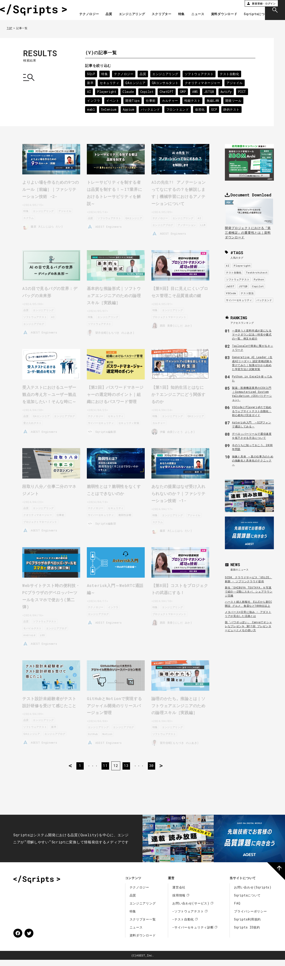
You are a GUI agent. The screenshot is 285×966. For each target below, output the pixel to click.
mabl (91, 109)
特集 (202, 9)
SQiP (91, 74)
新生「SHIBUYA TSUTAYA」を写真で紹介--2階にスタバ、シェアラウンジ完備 (249, 591)
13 (126, 772)
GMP (184, 92)
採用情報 (178, 901)
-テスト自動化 (183, 925)
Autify (228, 92)
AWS (197, 92)
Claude (129, 92)
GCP (215, 109)
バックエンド (151, 109)
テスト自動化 (231, 74)
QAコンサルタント (166, 83)
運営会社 (178, 893)
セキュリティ (110, 83)
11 (104, 772)
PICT (244, 92)
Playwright (107, 92)
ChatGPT (168, 92)
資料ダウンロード (245, 9)
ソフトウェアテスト (200, 74)
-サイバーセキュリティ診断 (193, 933)
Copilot (148, 92)
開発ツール (235, 100)
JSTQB (211, 92)
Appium (129, 109)
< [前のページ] (63, 772)
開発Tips (133, 100)
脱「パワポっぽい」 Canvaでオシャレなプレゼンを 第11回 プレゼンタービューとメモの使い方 (248, 626)
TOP (9, 28)
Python (259, 279)
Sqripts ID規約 (247, 933)
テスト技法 (247, 293)
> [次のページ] (168, 772)
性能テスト (193, 100)
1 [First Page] (78, 772)
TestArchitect (256, 272)
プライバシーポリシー (250, 917)
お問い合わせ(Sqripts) (253, 893)
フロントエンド (178, 109)
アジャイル (236, 83)
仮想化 (201, 109)
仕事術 (151, 100)
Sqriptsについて (244, 18)
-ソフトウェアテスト (188, 917)
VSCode (231, 293)
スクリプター (182, 9)
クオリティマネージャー (204, 83)
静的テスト (233, 109)
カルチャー (171, 100)
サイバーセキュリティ (239, 300)
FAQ (237, 909)
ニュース (219, 9)
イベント (113, 100)
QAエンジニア (136, 83)
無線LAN (214, 100)
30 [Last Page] (153, 772)
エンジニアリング (153, 9)
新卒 (90, 83)
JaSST (230, 286)
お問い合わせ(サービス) (190, 909)
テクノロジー (110, 9)
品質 (130, 9)
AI (89, 92)
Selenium (109, 109)
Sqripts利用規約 (247, 925)
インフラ (93, 100)
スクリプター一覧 (143, 925)
